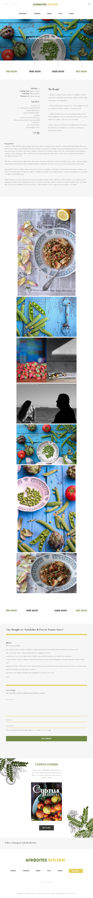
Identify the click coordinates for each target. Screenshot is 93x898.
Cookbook (37, 14)
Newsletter (75, 871)
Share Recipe (58, 71)
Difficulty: (34, 88)
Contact (71, 14)
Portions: (23, 96)
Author (49, 14)
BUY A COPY (46, 828)
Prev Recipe (11, 71)
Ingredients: (35, 102)
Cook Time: (26, 93)
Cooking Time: (25, 91)
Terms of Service (44, 730)
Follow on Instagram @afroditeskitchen (20, 843)
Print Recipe (35, 71)
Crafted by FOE (71, 893)
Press (60, 14)
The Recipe (53, 89)
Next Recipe (81, 71)
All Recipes (22, 14)
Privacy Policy (35, 730)
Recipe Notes (9, 144)
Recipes (13, 871)
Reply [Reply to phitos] (7, 677)
